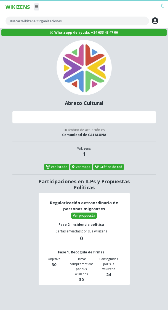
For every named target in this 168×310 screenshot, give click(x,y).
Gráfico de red (108, 167)
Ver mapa (81, 167)
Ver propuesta (84, 215)
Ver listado (57, 167)
